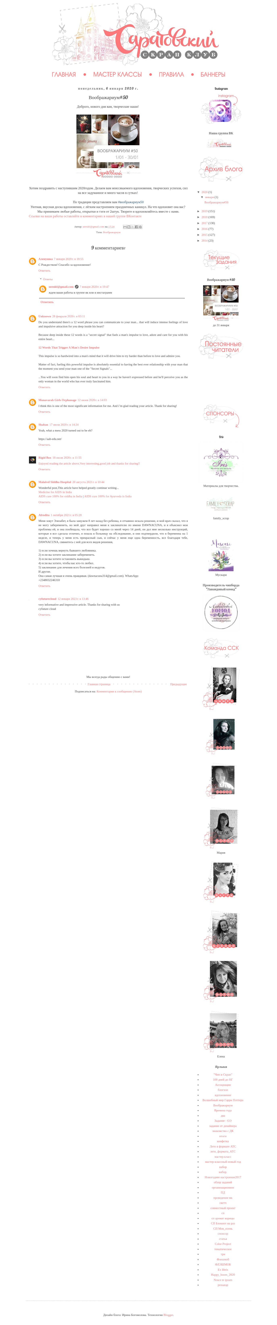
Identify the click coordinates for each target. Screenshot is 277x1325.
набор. (223, 1172)
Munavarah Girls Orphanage (57, 400)
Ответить (44, 270)
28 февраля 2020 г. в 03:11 (68, 316)
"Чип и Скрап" (223, 1074)
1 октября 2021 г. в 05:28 (66, 515)
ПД (223, 1192)
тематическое (223, 1249)
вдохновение (223, 1095)
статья (223, 1238)
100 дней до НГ (223, 1079)
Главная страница (99, 684)
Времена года (223, 1110)
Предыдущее (178, 684)
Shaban (43, 424)
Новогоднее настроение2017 (223, 1177)
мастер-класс (223, 1156)
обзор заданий (223, 1182)
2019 (205, 211)
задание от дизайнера (223, 1125)
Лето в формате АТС (223, 1146)
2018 (205, 217)
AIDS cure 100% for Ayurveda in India (107, 496)
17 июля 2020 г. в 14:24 (64, 424)
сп (222, 1213)
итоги (222, 1136)
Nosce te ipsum (223, 1280)
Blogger (168, 1315)
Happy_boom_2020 (223, 1274)
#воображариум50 (131, 202)
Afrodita (44, 515)
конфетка (223, 1141)
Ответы (48, 279)
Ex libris (223, 1269)
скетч (222, 1202)
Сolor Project (223, 1243)
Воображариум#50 (216, 202)
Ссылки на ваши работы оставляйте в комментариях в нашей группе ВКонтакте (85, 216)
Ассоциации (223, 1084)
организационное (223, 1187)
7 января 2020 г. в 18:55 (69, 259)
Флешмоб (223, 1259)
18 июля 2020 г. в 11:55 (67, 457)
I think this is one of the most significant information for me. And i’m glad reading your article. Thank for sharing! (107, 406)
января (210, 197)
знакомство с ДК (223, 1131)
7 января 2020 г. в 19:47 (94, 286)
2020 (205, 192)
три (223, 1254)
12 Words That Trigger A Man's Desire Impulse (68, 347)
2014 (205, 240)
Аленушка (45, 259)
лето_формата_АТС (223, 1151)
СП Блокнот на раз (223, 1223)
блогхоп (223, 1089)
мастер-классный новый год (223, 1161)
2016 (205, 229)
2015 (205, 234)
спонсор (223, 1233)
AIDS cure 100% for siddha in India (60, 496)
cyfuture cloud (47, 608)
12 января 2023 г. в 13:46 (73, 598)
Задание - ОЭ (222, 1120)
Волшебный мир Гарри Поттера (223, 1100)
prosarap (223, 1285)
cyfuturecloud (47, 598)
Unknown (44, 316)
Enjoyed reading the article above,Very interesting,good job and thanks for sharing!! (89, 463)
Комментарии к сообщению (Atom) (119, 691)
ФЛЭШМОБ (223, 1264)
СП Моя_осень (223, 1228)
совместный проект (222, 1208)
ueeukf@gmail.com (61, 286)
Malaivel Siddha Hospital (54, 482)
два (223, 1115)
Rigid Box (44, 457)
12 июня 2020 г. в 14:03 (92, 400)
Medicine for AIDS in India (55, 492)
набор (223, 1167)
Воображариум (112, 232)
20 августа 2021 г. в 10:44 (88, 482)
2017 (205, 223)
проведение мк (222, 1197)
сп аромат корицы (223, 1218)
